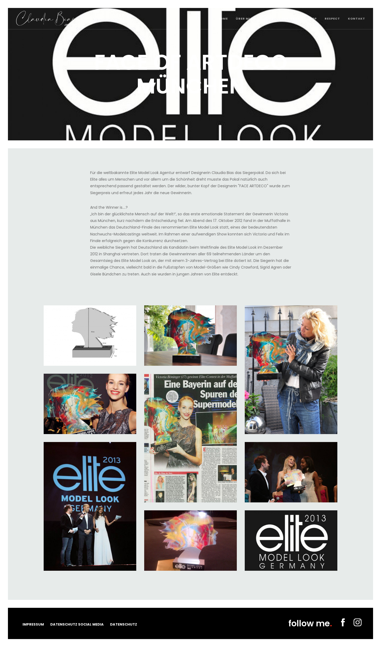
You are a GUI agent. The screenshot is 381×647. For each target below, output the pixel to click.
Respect (332, 18)
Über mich (246, 18)
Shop (312, 18)
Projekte (290, 18)
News (269, 18)
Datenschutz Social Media (77, 624)
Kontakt (356, 18)
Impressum (33, 624)
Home (222, 18)
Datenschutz (123, 624)
